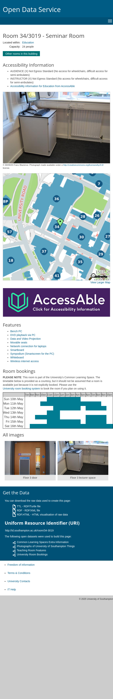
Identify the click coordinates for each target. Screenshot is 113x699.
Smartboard (17, 349)
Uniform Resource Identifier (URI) (42, 523)
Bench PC (16, 331)
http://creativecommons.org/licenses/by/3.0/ (83, 165)
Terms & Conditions (18, 572)
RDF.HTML (23, 514)
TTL (19, 506)
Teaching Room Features (31, 550)
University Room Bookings (32, 554)
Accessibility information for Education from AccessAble (42, 86)
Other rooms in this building (21, 53)
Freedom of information (21, 564)
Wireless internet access (24, 361)
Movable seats (18, 342)
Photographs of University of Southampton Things (46, 546)
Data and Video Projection (25, 338)
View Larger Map (100, 282)
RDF (19, 510)
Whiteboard (17, 357)
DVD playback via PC (22, 334)
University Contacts (18, 581)
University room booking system (21, 388)
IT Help (11, 589)
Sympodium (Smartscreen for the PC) (32, 353)
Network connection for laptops (28, 346)
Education (28, 42)
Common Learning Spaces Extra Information (43, 542)
